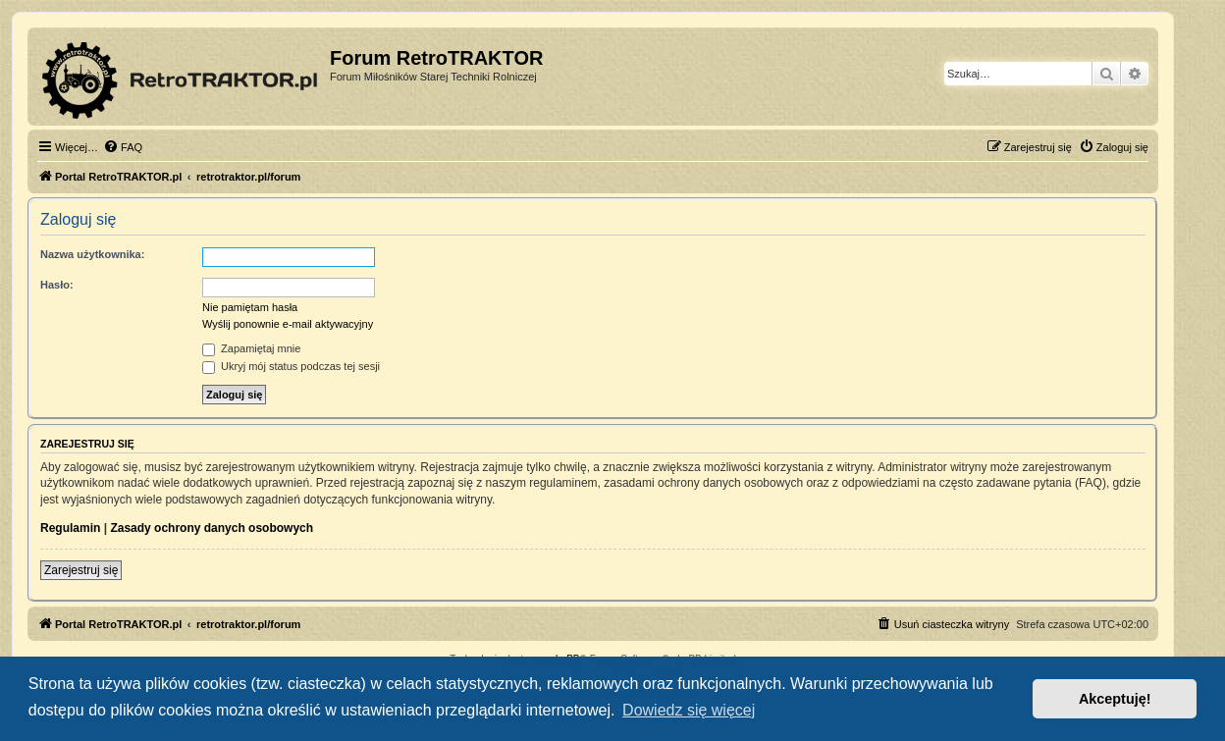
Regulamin (70, 528)
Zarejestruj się (81, 570)
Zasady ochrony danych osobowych (211, 528)
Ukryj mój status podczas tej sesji (291, 366)
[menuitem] (122, 147)
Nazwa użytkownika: (92, 254)
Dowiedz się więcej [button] (688, 710)
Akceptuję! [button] (1115, 699)
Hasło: (57, 285)
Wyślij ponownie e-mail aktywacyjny (287, 324)
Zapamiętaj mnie (251, 348)
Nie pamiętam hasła (249, 307)
